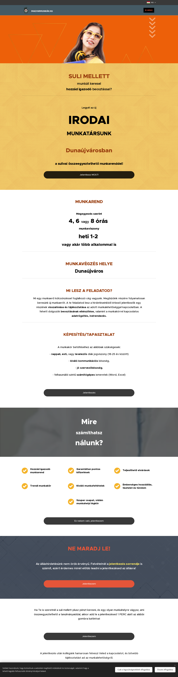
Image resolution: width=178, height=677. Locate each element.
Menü (149, 10)
